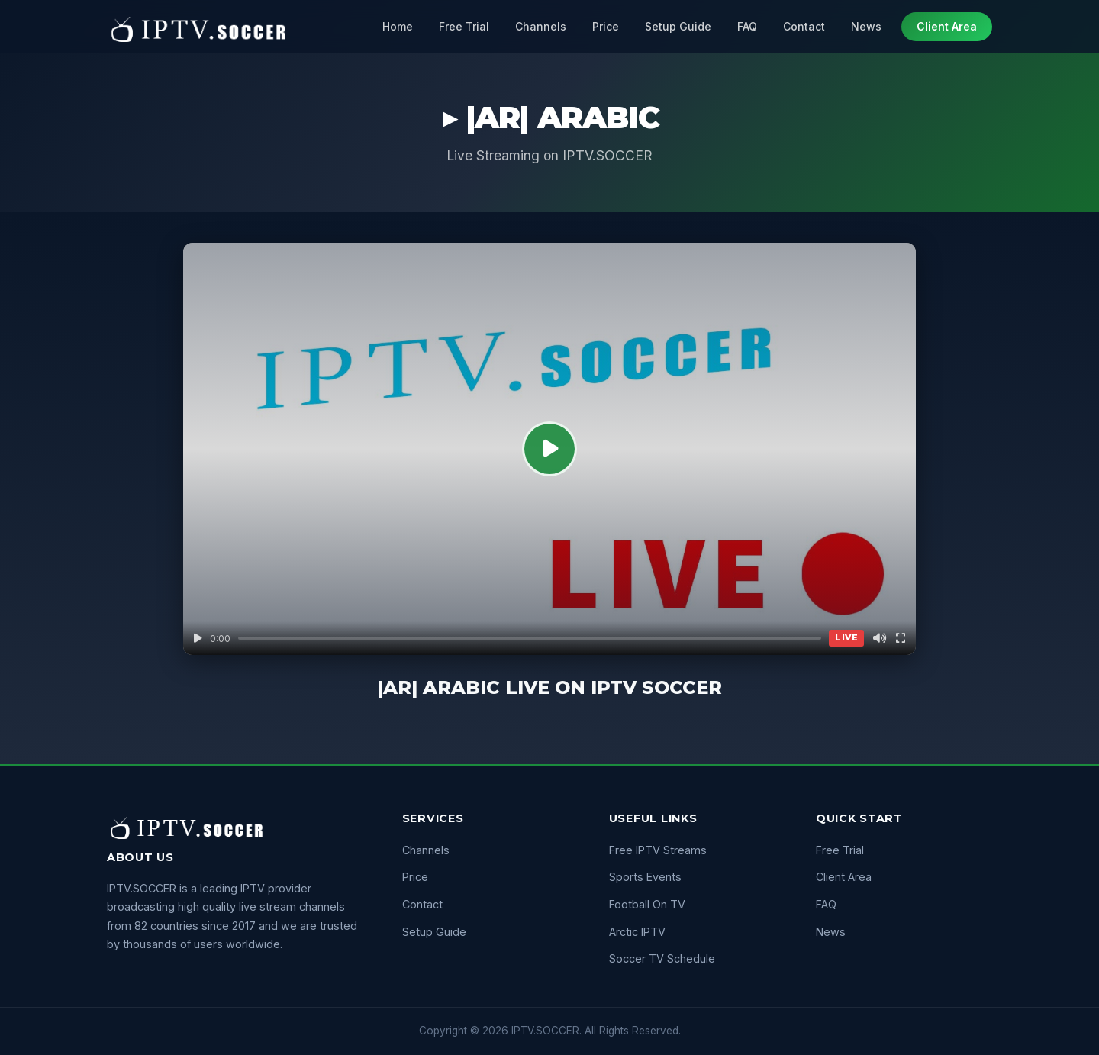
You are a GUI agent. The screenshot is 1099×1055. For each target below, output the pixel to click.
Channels (540, 26)
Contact (804, 26)
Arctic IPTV (637, 931)
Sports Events (645, 876)
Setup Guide (678, 26)
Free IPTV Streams (658, 850)
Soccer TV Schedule (662, 958)
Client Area (947, 26)
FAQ (747, 26)
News (866, 26)
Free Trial (464, 26)
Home (397, 26)
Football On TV (647, 904)
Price (605, 26)
